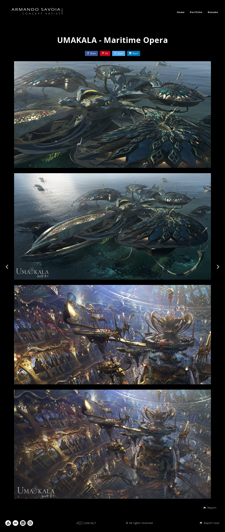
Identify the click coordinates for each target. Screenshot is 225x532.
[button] (210, 507)
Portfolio (196, 12)
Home (181, 12)
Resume (213, 12)
